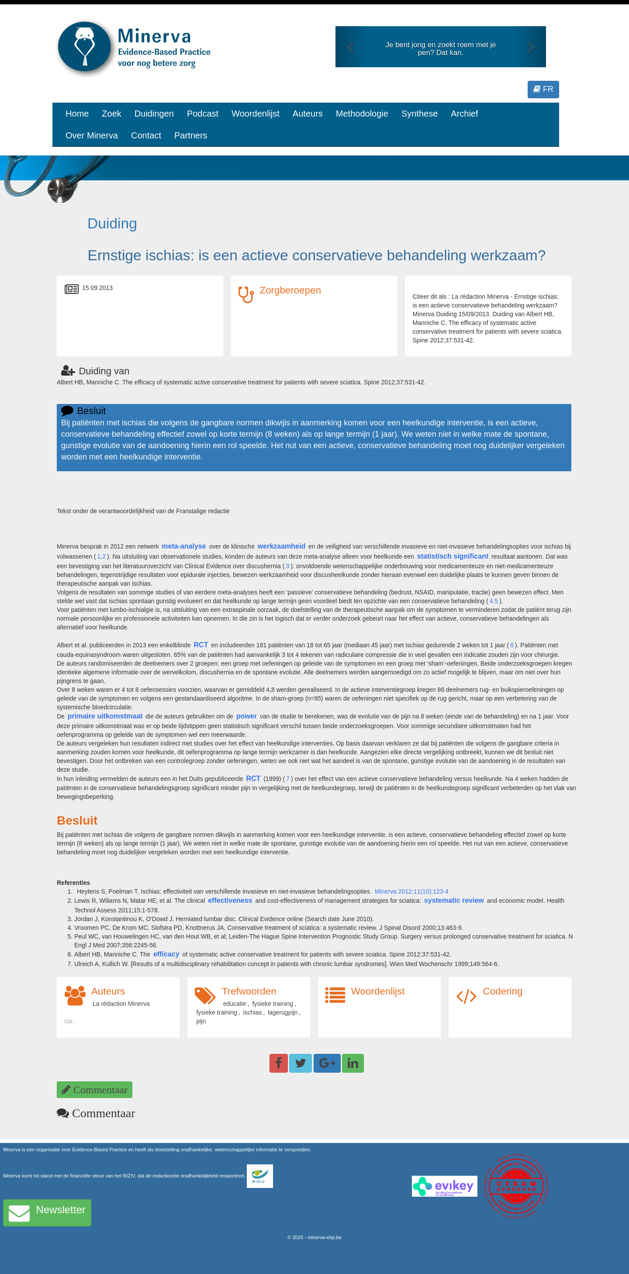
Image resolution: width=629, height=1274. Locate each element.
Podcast (202, 113)
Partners (190, 135)
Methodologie (362, 113)
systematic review (454, 900)
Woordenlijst (256, 113)
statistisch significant (453, 556)
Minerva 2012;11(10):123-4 (412, 891)
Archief (464, 113)
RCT (201, 645)
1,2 (101, 556)
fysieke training (272, 1003)
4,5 (494, 600)
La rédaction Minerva (121, 1003)
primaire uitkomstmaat (105, 716)
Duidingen (154, 113)
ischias (252, 1012)
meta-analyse (184, 546)
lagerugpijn (283, 1012)
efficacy (166, 954)
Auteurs (308, 113)
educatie (234, 1003)
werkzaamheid (281, 546)
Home (77, 113)
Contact (146, 135)
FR (543, 89)
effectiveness (230, 900)
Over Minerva (92, 135)
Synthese (419, 113)
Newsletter (47, 1212)
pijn (201, 1021)
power (246, 716)
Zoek (111, 113)
